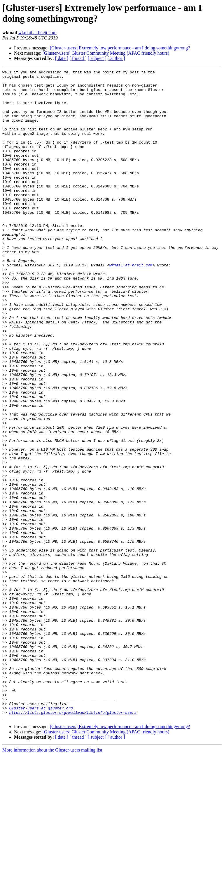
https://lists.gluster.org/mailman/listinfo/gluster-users (72, 841)
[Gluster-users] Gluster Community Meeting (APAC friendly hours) (106, 53)
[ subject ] (97, 58)
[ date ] (61, 58)
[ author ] (116, 58)
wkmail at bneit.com (37, 32)
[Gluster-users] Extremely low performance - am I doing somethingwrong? (120, 47)
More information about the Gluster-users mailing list (52, 878)
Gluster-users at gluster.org (41, 836)
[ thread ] (78, 58)
